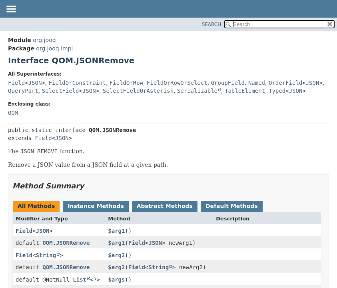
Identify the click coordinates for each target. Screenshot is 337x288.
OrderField (285, 83)
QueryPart (23, 91)
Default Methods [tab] (231, 206)
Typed (277, 91)
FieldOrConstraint (77, 83)
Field (16, 83)
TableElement (245, 91)
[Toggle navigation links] (11, 9)
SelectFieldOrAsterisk (138, 91)
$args (116, 279)
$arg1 (116, 231)
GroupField (228, 83)
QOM (13, 113)
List (79, 279)
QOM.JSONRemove (66, 243)
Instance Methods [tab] (96, 206)
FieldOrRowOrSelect (177, 83)
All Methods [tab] (36, 206)
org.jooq (44, 40)
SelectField (60, 91)
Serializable (197, 91)
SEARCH (211, 24)
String (46, 255)
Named (256, 83)
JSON (35, 83)
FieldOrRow (126, 83)
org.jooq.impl (54, 48)
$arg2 (116, 255)
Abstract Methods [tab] (165, 206)
